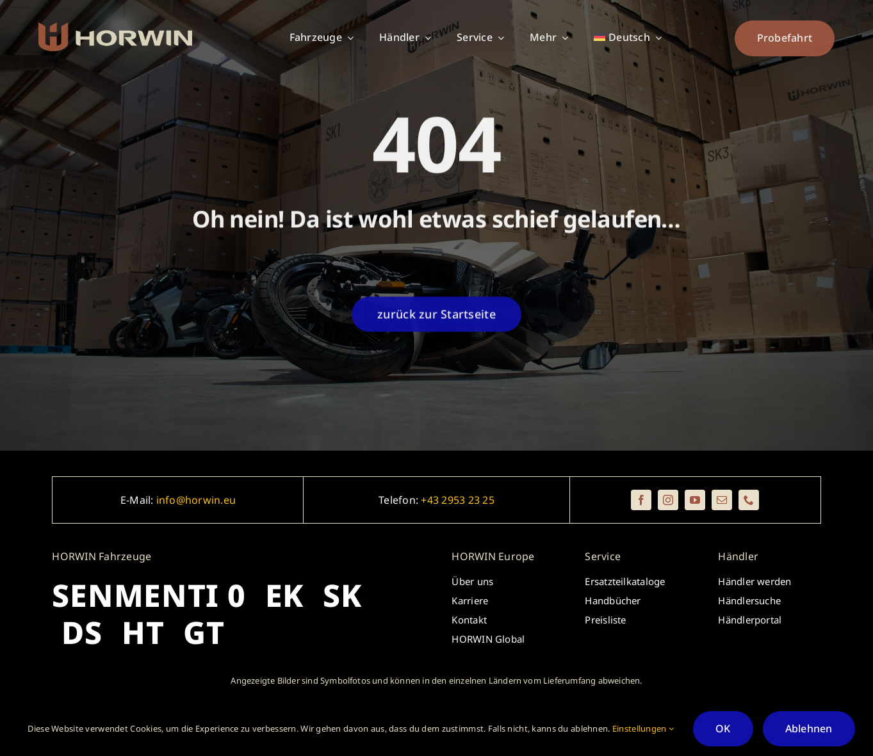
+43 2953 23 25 (457, 500)
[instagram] (668, 500)
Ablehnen (809, 728)
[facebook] (641, 500)
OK (722, 728)
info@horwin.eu (196, 500)
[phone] (748, 500)
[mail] (722, 500)
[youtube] (695, 500)
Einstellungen (643, 728)
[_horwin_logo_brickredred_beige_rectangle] (115, 28)
